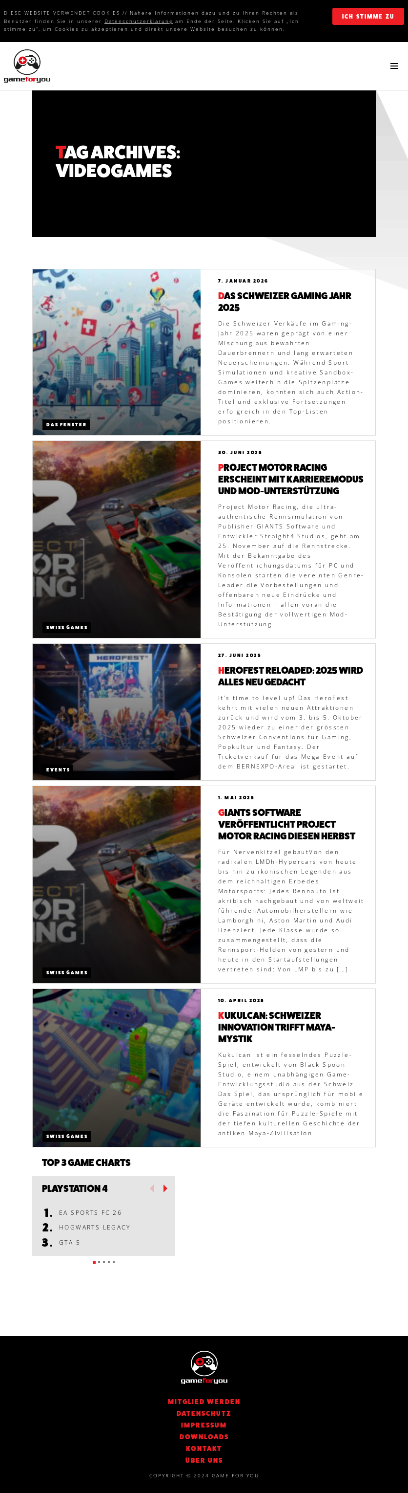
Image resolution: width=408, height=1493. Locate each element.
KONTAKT (204, 1448)
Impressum (204, 1425)
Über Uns (204, 1460)
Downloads (204, 1437)
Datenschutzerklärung (138, 21)
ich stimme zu (368, 16)
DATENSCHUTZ (204, 1413)
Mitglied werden (204, 1401)
